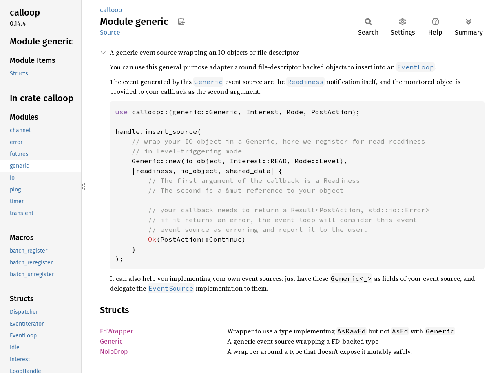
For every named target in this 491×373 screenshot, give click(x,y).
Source (110, 32)
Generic (111, 341)
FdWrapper (116, 331)
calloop (111, 10)
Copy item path (181, 21)
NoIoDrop (114, 351)
